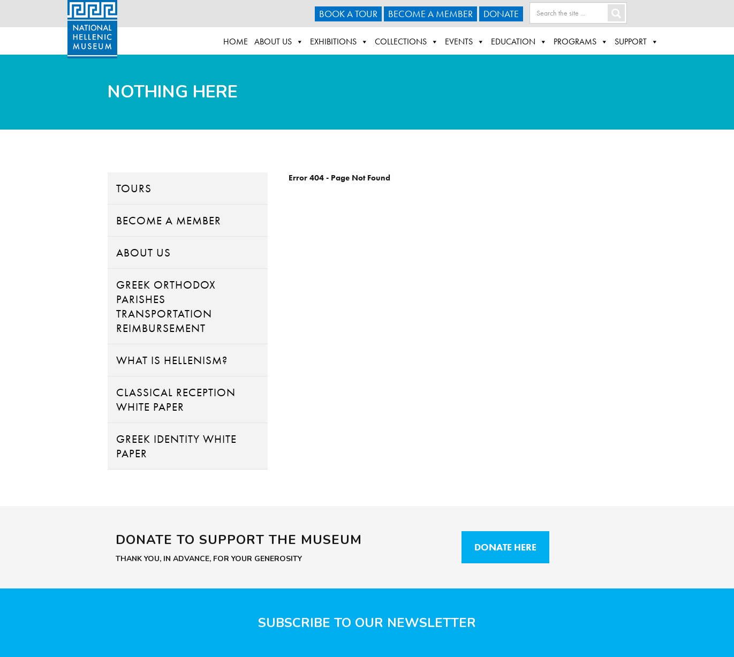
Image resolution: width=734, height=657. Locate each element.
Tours (134, 188)
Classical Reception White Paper (176, 399)
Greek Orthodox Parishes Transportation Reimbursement (166, 306)
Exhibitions (339, 41)
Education (519, 41)
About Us (279, 41)
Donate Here (505, 547)
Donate (501, 13)
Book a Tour (348, 13)
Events (465, 41)
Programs (581, 41)
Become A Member (430, 13)
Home (235, 41)
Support (637, 41)
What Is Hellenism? (172, 360)
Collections (406, 41)
